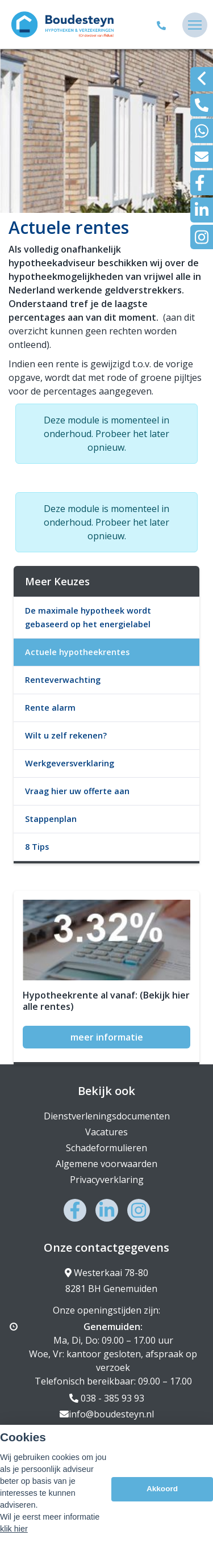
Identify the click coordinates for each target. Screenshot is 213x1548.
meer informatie (106, 1037)
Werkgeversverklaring (69, 763)
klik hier (14, 1528)
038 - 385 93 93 (106, 1398)
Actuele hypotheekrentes (77, 652)
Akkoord (162, 1488)
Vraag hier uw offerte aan (77, 791)
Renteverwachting (63, 679)
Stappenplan (51, 818)
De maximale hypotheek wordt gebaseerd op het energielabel (88, 617)
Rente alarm (50, 707)
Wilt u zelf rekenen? (66, 735)
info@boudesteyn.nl (107, 1414)
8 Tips (37, 846)
